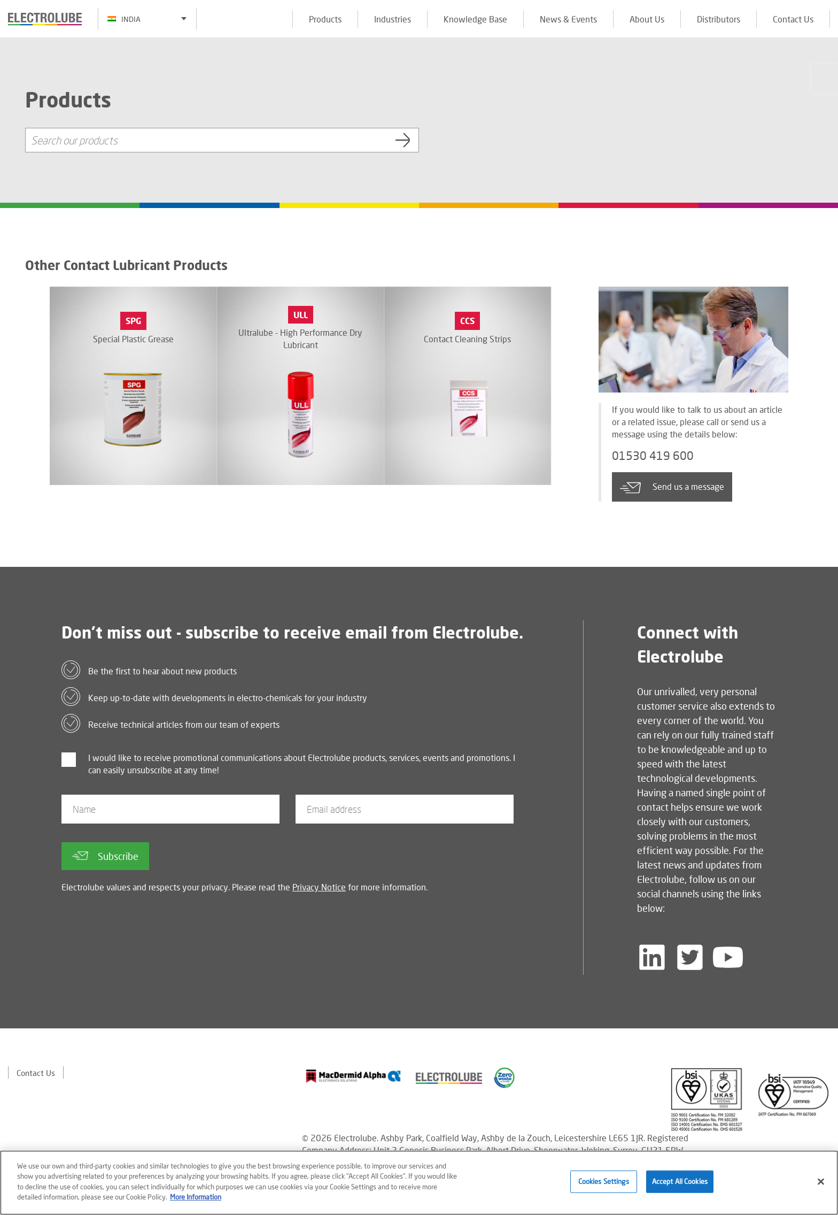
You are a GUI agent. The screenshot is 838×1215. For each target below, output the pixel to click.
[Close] (821, 1182)
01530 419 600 (656, 456)
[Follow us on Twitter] (690, 957)
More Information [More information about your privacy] (195, 1197)
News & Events (568, 19)
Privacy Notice (319, 887)
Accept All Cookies (680, 1181)
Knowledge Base (475, 19)
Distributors (718, 19)
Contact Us (793, 19)
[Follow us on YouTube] (728, 957)
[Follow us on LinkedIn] (652, 957)
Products (325, 19)
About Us (647, 19)
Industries (392, 19)
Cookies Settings (603, 1181)
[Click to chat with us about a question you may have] (824, 79)
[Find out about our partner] (353, 1076)
